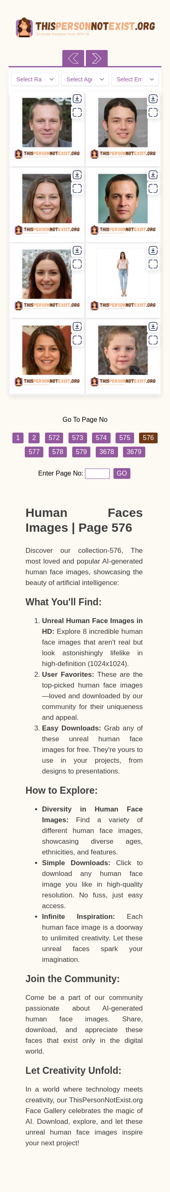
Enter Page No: (61, 473)
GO (122, 473)
